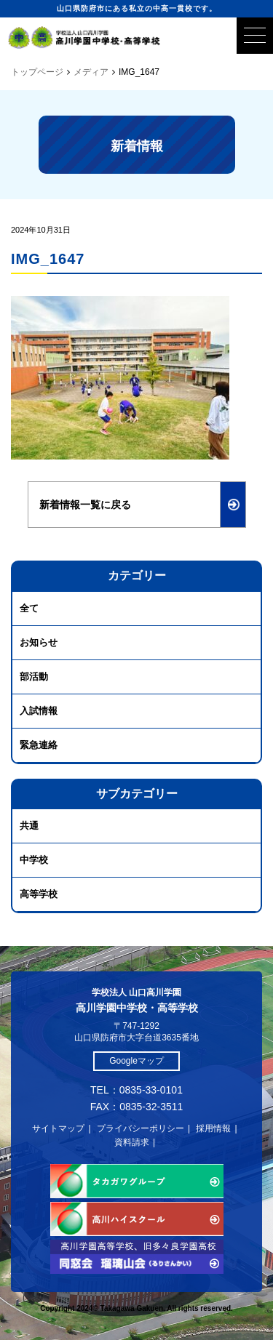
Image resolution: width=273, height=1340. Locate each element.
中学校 (34, 859)
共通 (29, 825)
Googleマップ (136, 1061)
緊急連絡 (39, 744)
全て (29, 608)
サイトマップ (58, 1128)
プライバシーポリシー (140, 1128)
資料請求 (131, 1142)
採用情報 (213, 1128)
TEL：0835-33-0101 (136, 1090)
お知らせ (39, 642)
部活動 (34, 676)
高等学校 (39, 893)
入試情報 (39, 710)
